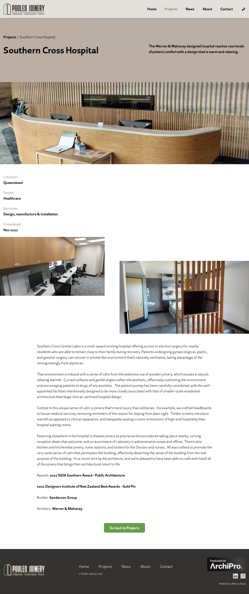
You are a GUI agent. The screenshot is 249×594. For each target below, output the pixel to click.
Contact (226, 9)
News (190, 9)
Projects (171, 9)
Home (151, 9)
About (207, 9)
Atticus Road (238, 583)
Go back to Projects (124, 528)
